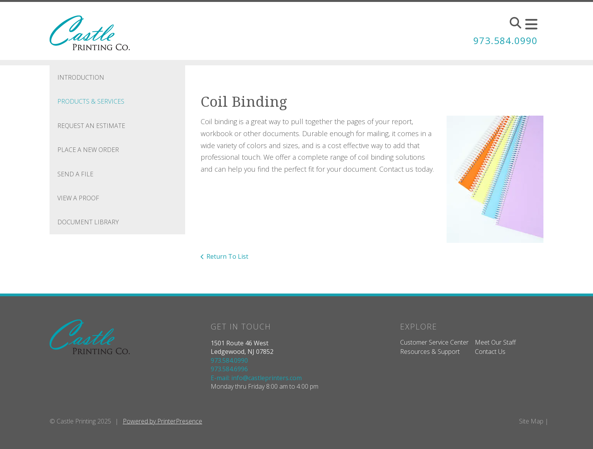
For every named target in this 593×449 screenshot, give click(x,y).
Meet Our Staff (495, 342)
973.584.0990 (505, 40)
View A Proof (78, 198)
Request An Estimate (91, 125)
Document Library (88, 222)
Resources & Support (430, 351)
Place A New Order (88, 149)
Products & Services (90, 101)
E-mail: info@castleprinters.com (256, 378)
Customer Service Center (434, 342)
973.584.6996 (229, 369)
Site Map (531, 421)
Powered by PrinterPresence (162, 421)
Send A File (75, 174)
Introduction (80, 77)
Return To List (227, 256)
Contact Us (490, 351)
